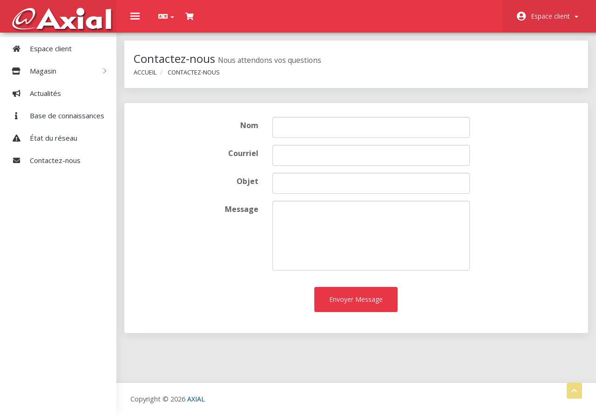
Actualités (33, 93)
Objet (250, 188)
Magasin (55, 70)
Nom (252, 132)
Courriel (246, 160)
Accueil (151, 78)
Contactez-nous (43, 160)
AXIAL (196, 398)
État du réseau (41, 138)
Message (244, 216)
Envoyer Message (356, 305)
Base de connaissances (54, 115)
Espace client (554, 16)
